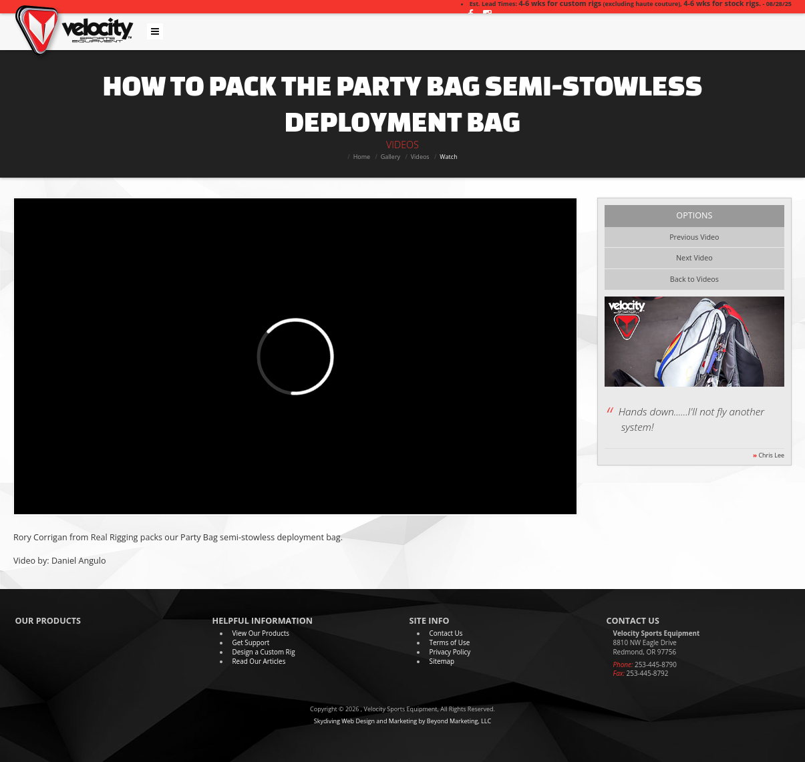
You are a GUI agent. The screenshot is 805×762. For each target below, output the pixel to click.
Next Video (694, 257)
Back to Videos (694, 279)
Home (361, 156)
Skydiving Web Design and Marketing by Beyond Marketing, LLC (402, 721)
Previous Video (694, 237)
